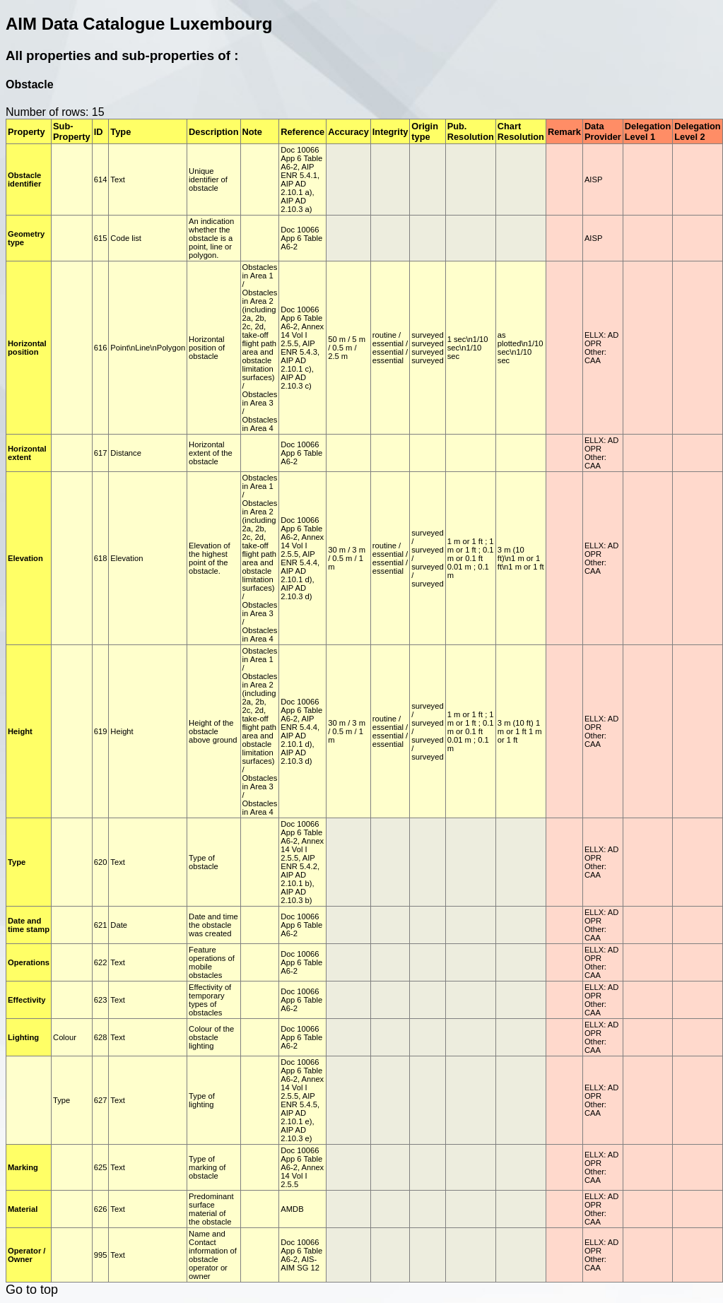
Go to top (32, 1290)
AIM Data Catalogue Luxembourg (139, 23)
